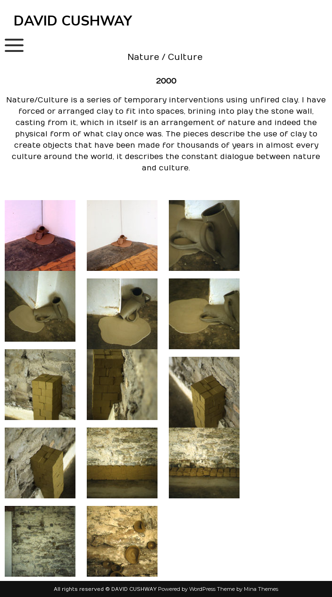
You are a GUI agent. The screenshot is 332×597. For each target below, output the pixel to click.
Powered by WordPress (187, 589)
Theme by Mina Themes (247, 589)
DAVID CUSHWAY (73, 21)
